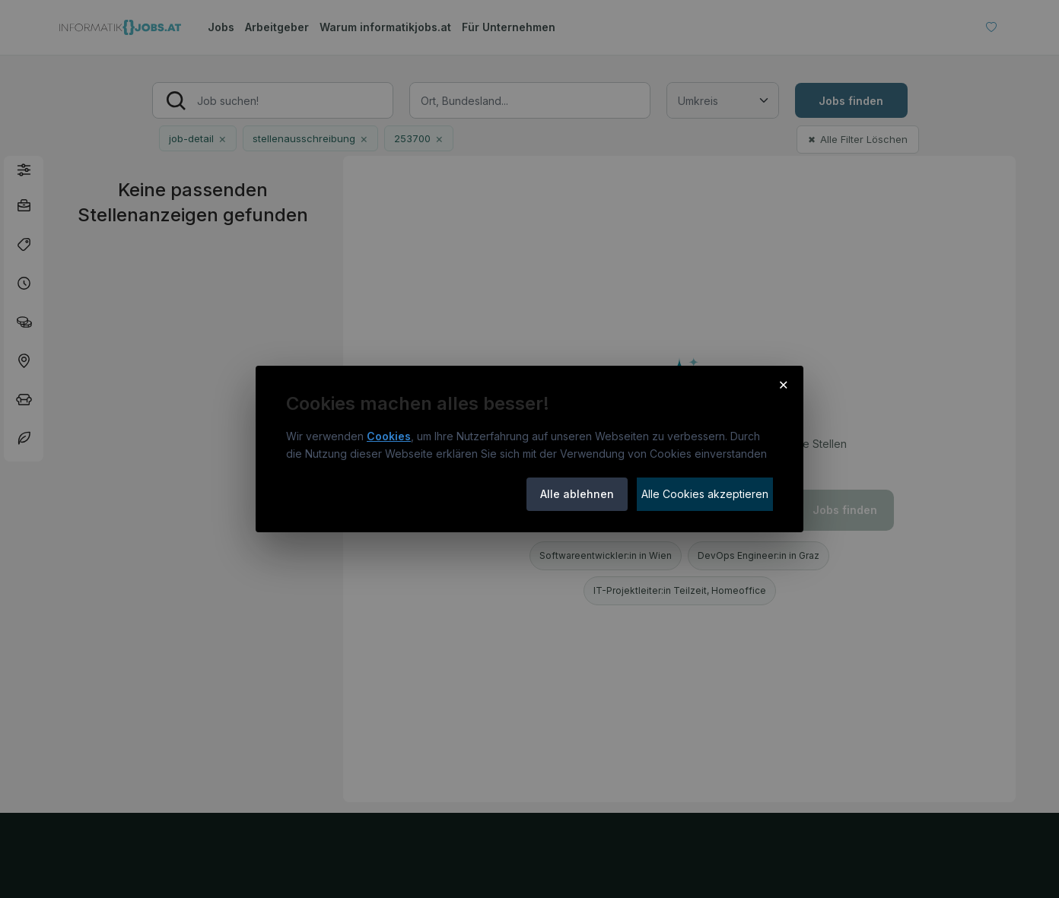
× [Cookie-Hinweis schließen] (783, 384)
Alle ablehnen (577, 493)
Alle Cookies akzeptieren (704, 493)
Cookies (389, 436)
